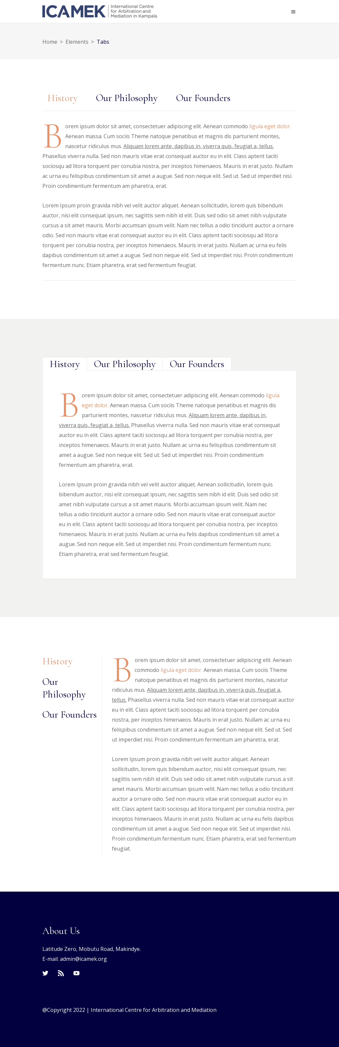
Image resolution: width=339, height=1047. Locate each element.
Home (49, 41)
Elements (77, 41)
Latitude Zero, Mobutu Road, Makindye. (91, 949)
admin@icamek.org (83, 959)
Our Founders (203, 98)
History (62, 98)
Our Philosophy (127, 98)
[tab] (62, 98)
